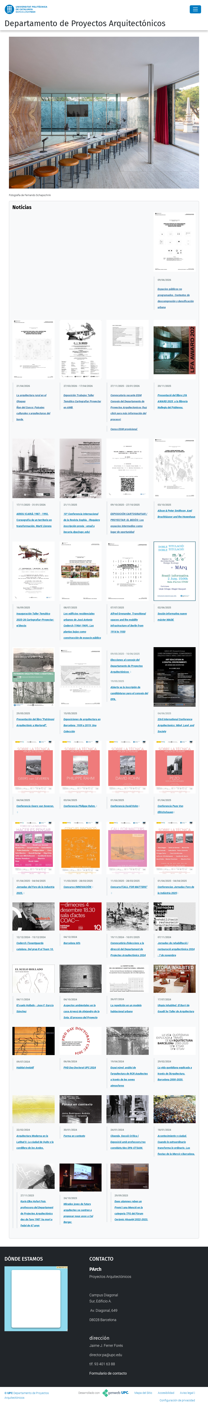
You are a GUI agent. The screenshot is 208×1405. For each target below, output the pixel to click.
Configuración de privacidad (177, 1400)
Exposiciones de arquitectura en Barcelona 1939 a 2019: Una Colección (82, 725)
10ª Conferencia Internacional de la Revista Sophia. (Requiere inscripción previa (82, 519)
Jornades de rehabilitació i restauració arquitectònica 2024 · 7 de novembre (176, 949)
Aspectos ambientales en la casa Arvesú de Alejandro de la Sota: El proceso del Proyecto (82, 1011)
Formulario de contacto (108, 1373)
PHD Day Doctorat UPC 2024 (80, 1067)
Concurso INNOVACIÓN (78, 886)
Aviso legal (186, 1392)
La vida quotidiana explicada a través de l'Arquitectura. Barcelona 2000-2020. (175, 1073)
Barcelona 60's (72, 943)
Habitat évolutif (25, 1067)
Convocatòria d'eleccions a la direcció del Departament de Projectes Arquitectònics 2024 (128, 949)
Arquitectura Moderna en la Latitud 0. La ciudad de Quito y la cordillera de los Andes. (35, 1141)
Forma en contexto (74, 1135)
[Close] (195, 9)
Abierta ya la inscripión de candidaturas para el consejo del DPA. (129, 693)
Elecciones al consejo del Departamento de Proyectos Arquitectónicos (126, 665)
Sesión (162, 613)
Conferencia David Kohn (124, 806)
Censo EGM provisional (124, 429)
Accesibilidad (166, 1392)
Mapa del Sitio (143, 1392)
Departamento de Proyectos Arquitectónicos (85, 23)
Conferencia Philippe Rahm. (80, 806)
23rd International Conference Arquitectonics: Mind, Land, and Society (176, 725)
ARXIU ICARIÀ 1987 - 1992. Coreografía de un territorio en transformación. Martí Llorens (34, 519)
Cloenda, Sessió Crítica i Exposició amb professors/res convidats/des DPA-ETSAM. (128, 1141)
